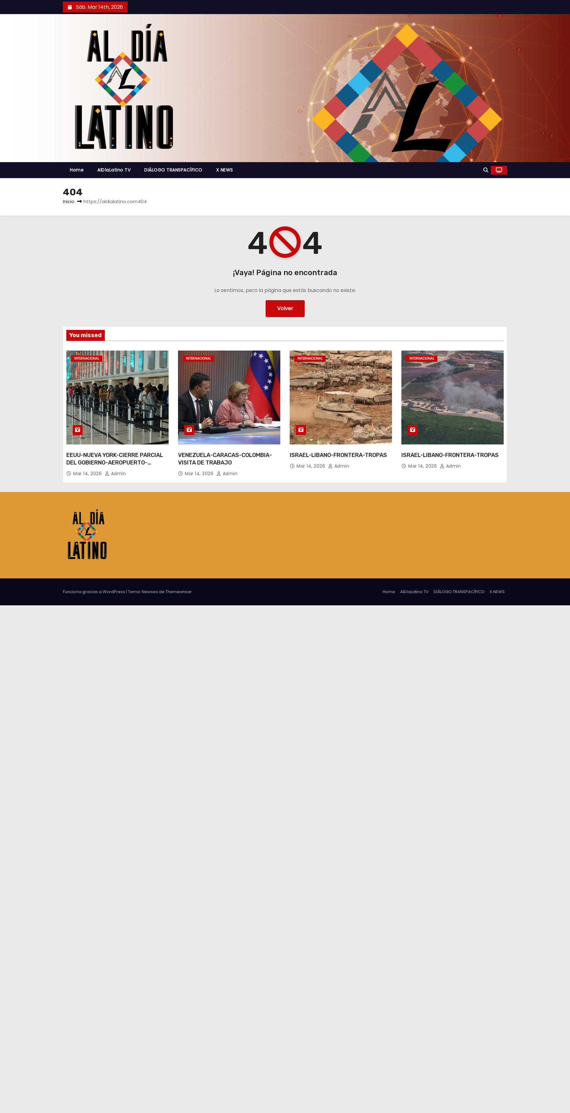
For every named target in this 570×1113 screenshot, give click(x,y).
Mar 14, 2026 (88, 473)
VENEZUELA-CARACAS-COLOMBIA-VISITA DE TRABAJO (225, 459)
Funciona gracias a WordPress (94, 592)
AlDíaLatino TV (113, 170)
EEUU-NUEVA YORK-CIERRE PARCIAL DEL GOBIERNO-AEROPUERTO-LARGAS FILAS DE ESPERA (114, 463)
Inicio (68, 201)
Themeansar (178, 592)
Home (77, 170)
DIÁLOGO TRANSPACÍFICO (173, 170)
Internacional (86, 358)
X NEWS (224, 170)
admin (115, 473)
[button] (485, 170)
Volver (285, 308)
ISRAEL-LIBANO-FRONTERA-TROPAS (338, 455)
